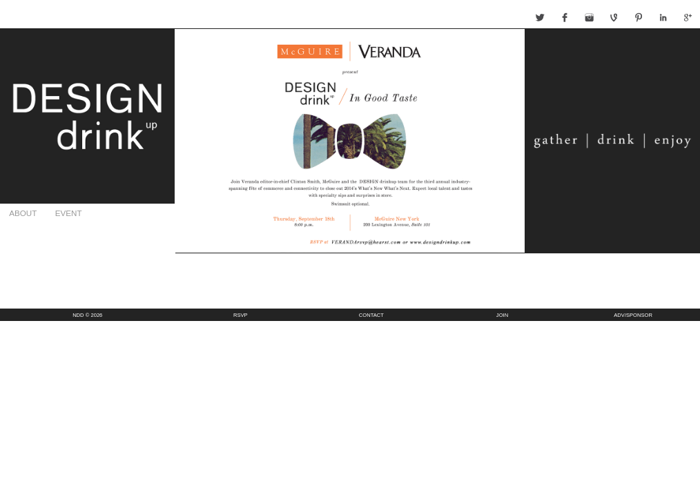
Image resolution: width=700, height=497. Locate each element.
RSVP (240, 315)
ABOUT (23, 212)
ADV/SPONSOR (633, 315)
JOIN (502, 315)
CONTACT (371, 315)
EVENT (68, 212)
